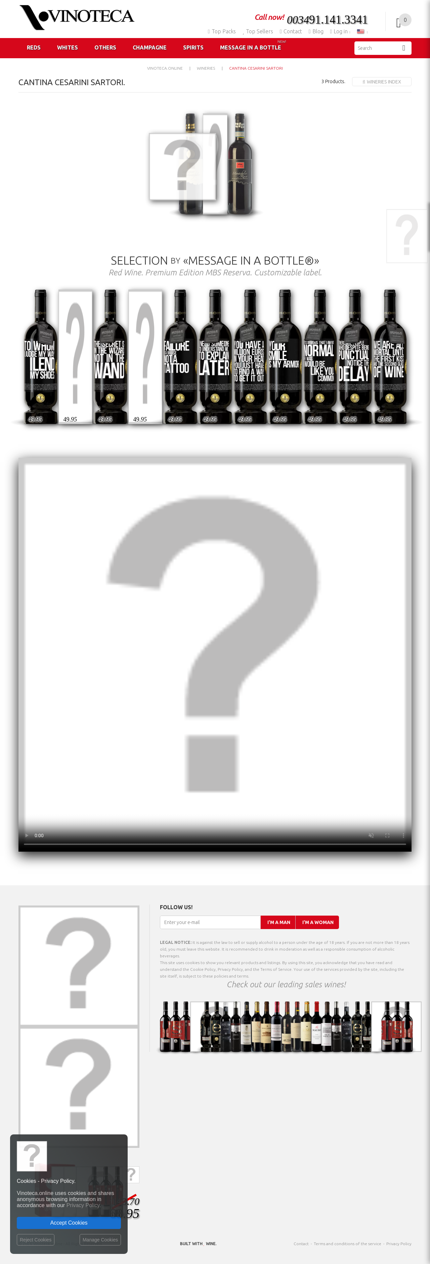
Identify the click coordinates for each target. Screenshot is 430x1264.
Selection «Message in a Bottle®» (215, 260)
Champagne (150, 47)
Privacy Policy (399, 1243)
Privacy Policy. (84, 1205)
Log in (339, 31)
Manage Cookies (100, 1239)
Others (105, 47)
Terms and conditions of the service (347, 1243)
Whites (67, 47)
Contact (291, 31)
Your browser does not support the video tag (215, 655)
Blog (316, 31)
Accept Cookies (68, 1223)
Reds (34, 47)
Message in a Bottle (253, 45)
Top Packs (222, 31)
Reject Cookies (35, 1239)
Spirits (193, 47)
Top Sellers (258, 31)
